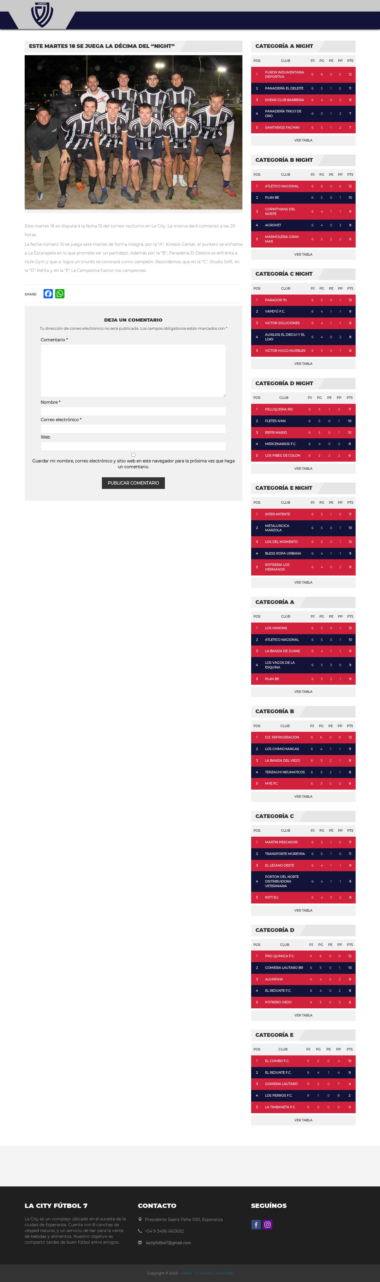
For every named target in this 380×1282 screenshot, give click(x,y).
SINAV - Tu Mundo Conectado (206, 1273)
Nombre (50, 402)
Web (45, 437)
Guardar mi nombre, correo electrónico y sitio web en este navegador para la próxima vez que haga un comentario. (133, 463)
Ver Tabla (303, 140)
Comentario (54, 340)
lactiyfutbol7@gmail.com (168, 1242)
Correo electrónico (61, 419)
